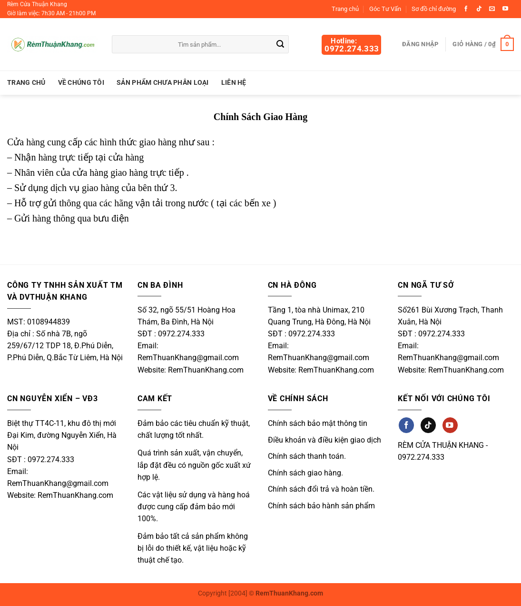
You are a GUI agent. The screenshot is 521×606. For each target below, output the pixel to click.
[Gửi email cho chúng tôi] (492, 9)
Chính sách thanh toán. (307, 456)
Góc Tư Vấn (385, 8)
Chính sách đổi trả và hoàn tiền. (321, 489)
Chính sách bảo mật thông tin (317, 423)
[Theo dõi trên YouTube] (505, 9)
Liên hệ (233, 83)
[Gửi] (280, 45)
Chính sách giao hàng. (305, 472)
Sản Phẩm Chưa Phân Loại (163, 83)
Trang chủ (345, 8)
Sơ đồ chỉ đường (434, 8)
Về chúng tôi (81, 83)
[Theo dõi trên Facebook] (466, 9)
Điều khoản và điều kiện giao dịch (324, 439)
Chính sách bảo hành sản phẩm (321, 505)
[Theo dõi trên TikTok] (479, 9)
